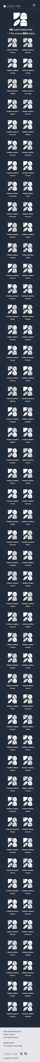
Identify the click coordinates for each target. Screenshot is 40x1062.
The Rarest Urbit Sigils (12, 1046)
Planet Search (9, 1034)
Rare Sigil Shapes (10, 1037)
